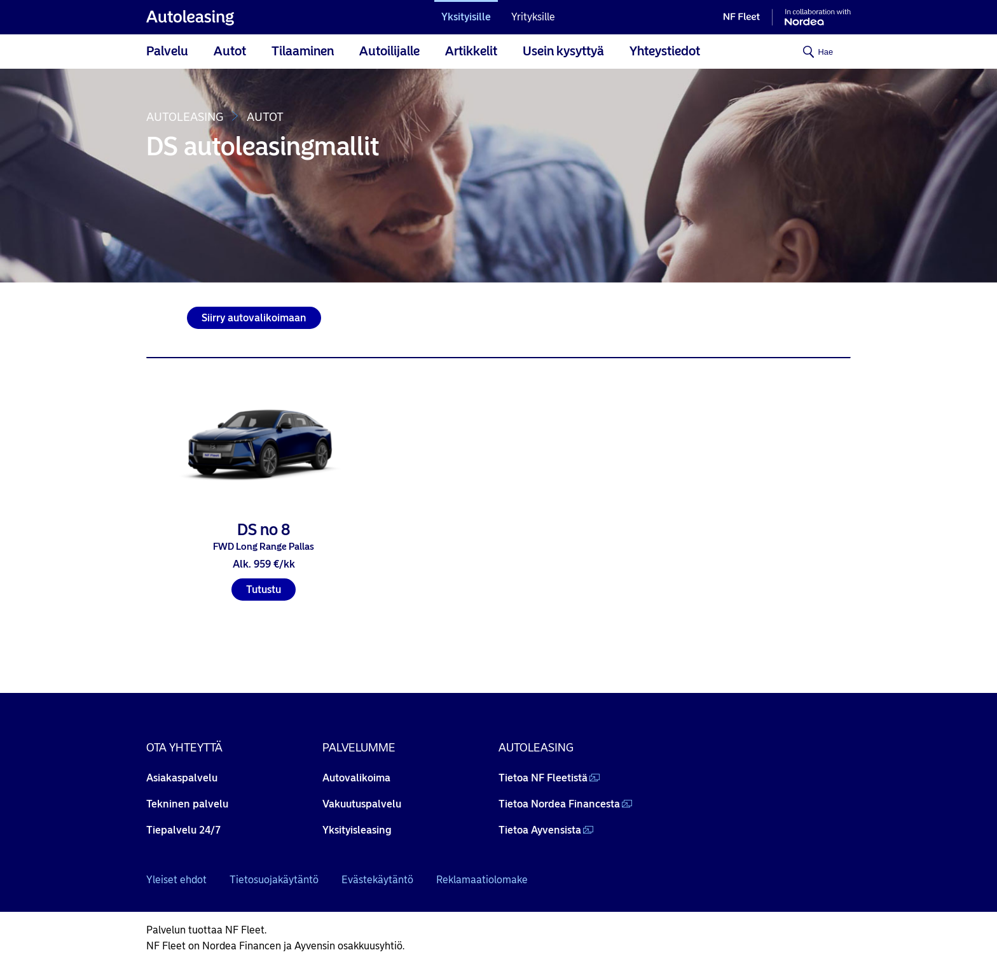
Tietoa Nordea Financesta (559, 804)
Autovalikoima (356, 778)
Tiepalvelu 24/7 (183, 830)
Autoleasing (184, 117)
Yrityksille (533, 17)
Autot (230, 51)
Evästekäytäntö (377, 880)
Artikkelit (471, 51)
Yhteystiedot (664, 51)
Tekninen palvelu (187, 804)
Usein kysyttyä (563, 51)
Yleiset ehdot (176, 880)
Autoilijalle (389, 51)
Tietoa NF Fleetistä (543, 778)
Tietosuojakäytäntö (274, 880)
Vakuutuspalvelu (361, 804)
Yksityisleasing (357, 830)
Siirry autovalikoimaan (254, 318)
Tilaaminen (303, 51)
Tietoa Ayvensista (539, 830)
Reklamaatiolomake (482, 880)
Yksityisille (466, 17)
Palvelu (167, 51)
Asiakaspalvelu (181, 778)
